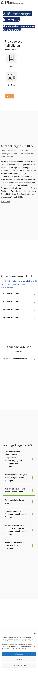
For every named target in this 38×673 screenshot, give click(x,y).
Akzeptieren (19, 654)
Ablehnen (19, 660)
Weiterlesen (5, 202)
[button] (35, 633)
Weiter (9, 96)
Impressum (27, 670)
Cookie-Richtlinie (12, 670)
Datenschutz (20, 670)
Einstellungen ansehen (19, 665)
